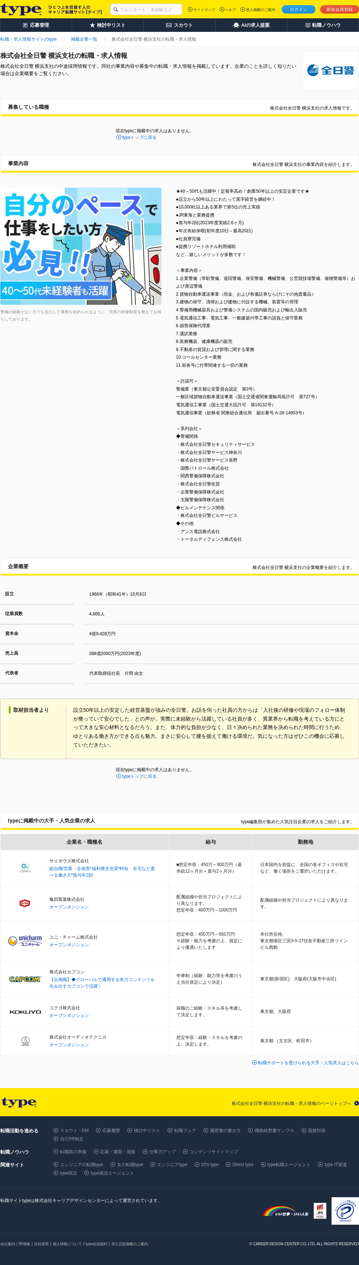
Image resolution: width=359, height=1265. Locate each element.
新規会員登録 (339, 9)
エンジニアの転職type (82, 1164)
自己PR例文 (72, 1139)
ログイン (298, 9)
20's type (210, 1164)
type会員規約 (97, 1244)
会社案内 (7, 1244)
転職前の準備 (73, 1151)
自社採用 (41, 1244)
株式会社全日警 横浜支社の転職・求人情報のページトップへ (291, 1103)
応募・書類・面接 (117, 1151)
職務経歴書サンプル (274, 1130)
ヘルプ (230, 10)
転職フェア (185, 1130)
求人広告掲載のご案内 (129, 1244)
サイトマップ (204, 10)
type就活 (68, 1173)
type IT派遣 (336, 1164)
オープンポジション (69, 907)
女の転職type (130, 1164)
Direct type (242, 1164)
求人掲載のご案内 (260, 10)
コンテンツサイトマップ (214, 1151)
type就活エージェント (112, 1173)
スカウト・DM (74, 1130)
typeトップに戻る (139, 137)
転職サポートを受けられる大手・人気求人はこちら (308, 1062)
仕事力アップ (162, 1151)
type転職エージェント (289, 1164)
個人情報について (67, 1244)
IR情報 (24, 1244)
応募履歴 (111, 1130)
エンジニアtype (172, 1164)
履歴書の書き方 (225, 1130)
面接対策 (317, 1130)
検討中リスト (147, 1130)
